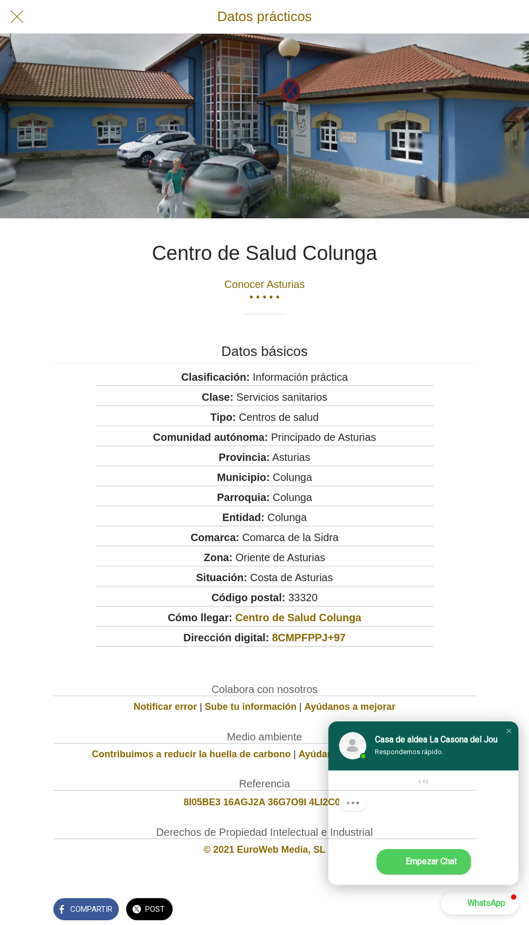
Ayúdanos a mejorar (350, 706)
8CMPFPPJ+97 (309, 637)
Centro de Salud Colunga (298, 617)
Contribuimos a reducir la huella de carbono (191, 754)
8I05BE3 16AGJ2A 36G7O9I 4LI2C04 (265, 802)
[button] (509, 731)
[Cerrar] (17, 17)
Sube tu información (251, 706)
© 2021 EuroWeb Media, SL (265, 849)
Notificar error (165, 706)
